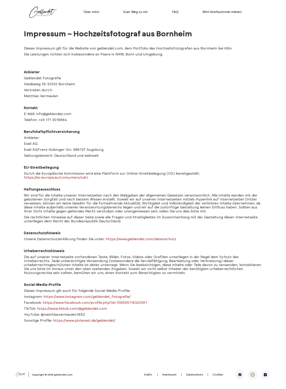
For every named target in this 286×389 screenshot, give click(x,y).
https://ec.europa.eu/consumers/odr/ (56, 177)
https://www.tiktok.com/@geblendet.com (72, 309)
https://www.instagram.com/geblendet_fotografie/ (87, 297)
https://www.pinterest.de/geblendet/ (84, 320)
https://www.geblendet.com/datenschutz (141, 239)
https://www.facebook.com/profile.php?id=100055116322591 (95, 303)
